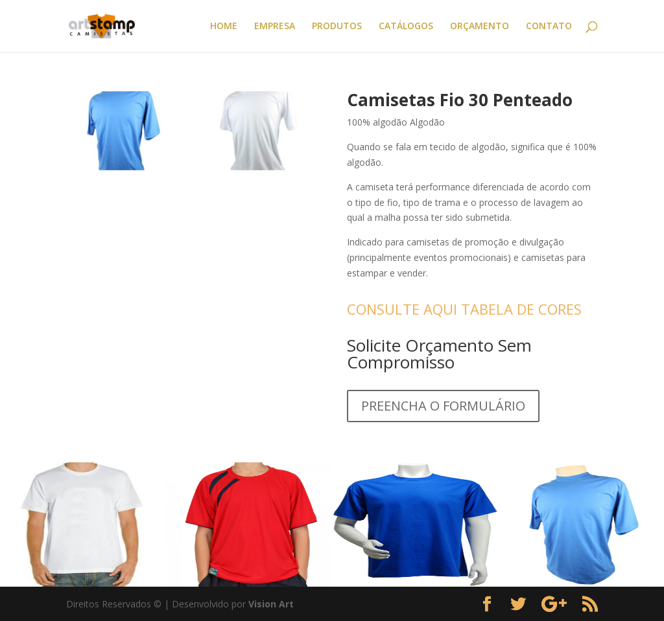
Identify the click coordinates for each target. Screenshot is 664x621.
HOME (223, 26)
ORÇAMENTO (479, 26)
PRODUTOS (337, 26)
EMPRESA (274, 26)
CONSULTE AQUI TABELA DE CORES (464, 309)
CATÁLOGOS (406, 26)
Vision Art (271, 604)
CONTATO (549, 26)
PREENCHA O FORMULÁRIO (443, 405)
